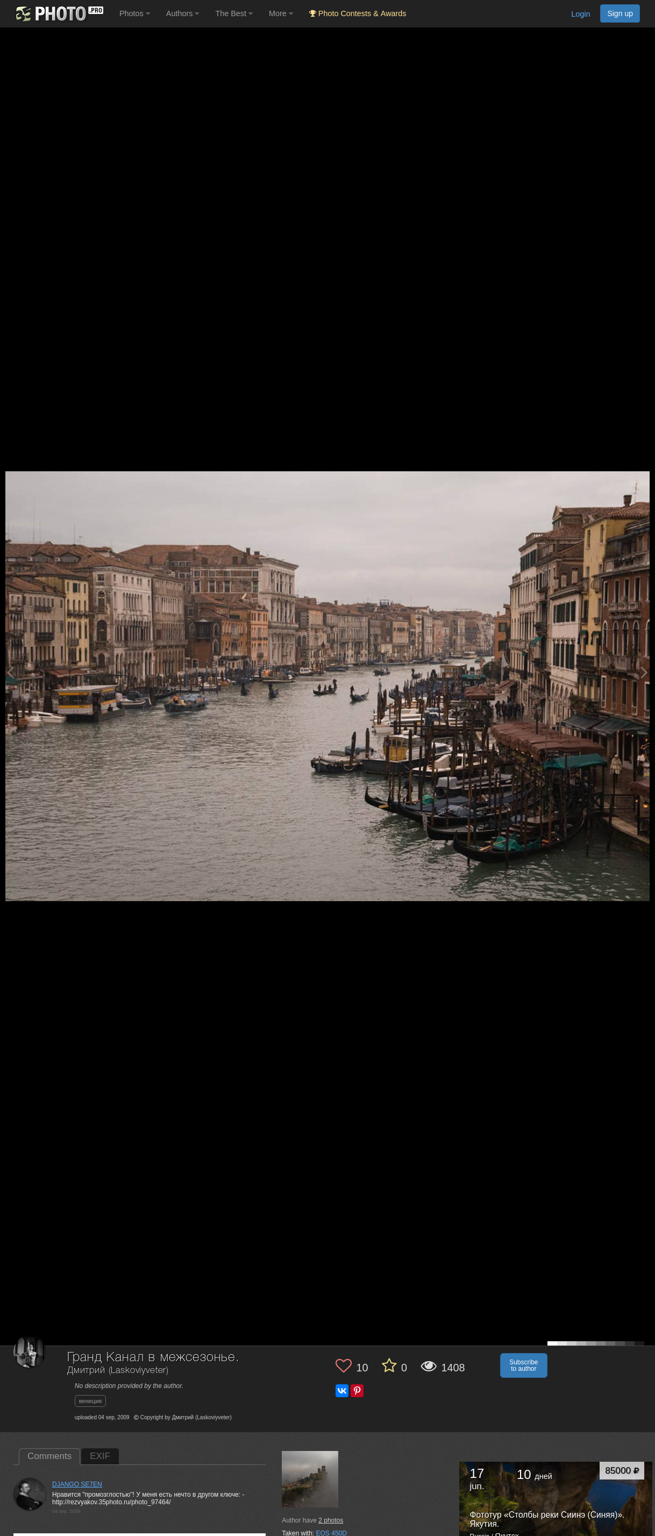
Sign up (620, 13)
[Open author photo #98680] (310, 1479)
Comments (49, 1456)
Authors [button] (183, 13)
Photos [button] (134, 13)
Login (580, 14)
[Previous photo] (10, 672)
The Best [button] (234, 13)
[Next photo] (644, 672)
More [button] (281, 13)
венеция (90, 1401)
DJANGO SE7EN (77, 1484)
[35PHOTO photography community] (58, 13)
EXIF (100, 1456)
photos (330, 1520)
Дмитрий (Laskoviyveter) (118, 1371)
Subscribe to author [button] (523, 1365)
